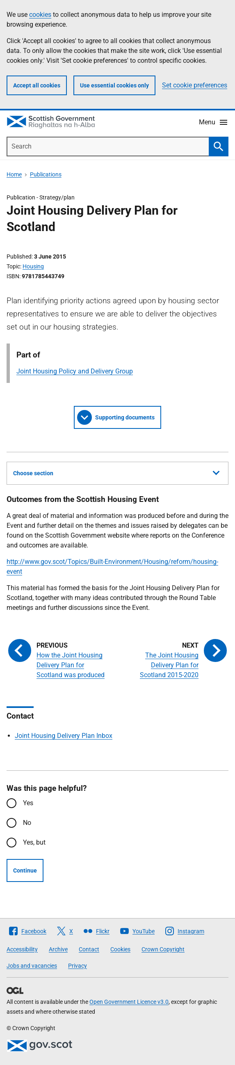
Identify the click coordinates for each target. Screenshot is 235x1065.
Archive (58, 949)
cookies (40, 14)
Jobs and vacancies (32, 965)
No (27, 823)
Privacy (77, 965)
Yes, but (34, 842)
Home (14, 174)
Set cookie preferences (194, 85)
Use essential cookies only (114, 85)
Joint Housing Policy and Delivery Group (74, 371)
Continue (25, 870)
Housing (33, 266)
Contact (89, 949)
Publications (46, 174)
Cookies (120, 949)
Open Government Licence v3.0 (129, 1002)
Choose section (116, 472)
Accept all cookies (36, 85)
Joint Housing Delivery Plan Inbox (63, 736)
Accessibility (22, 949)
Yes (28, 803)
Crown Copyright (163, 949)
